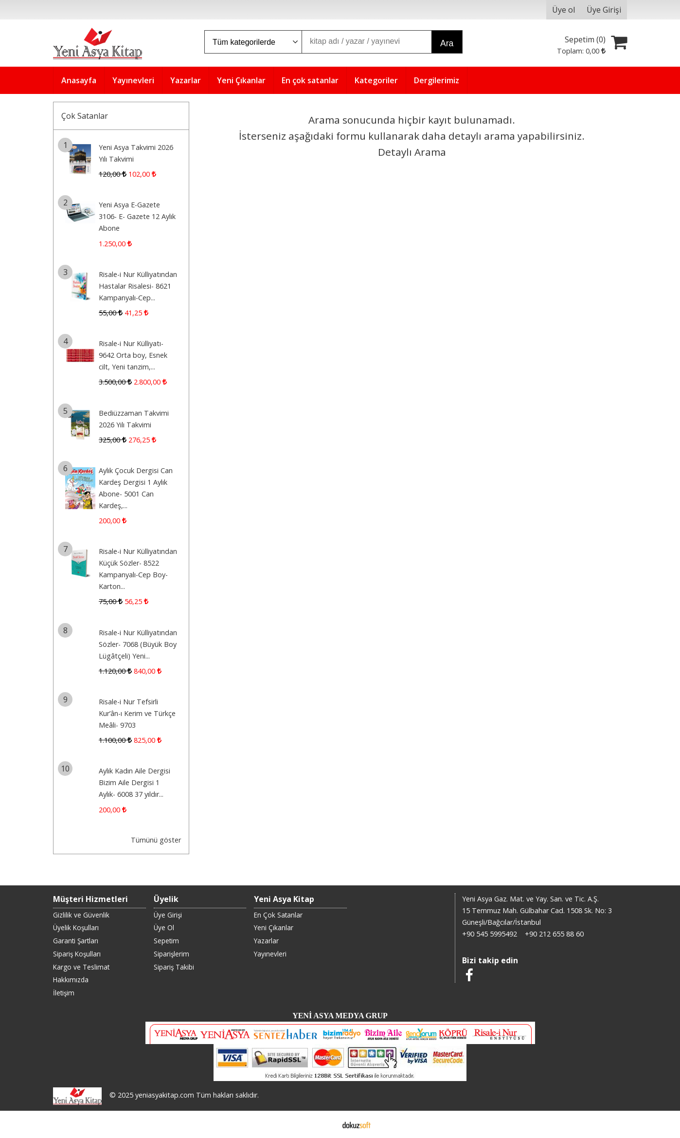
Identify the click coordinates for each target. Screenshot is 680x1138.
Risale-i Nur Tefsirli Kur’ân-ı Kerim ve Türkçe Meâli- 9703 (137, 713)
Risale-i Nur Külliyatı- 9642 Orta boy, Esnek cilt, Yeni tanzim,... (133, 355)
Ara (446, 43)
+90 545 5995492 (489, 933)
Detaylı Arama (412, 152)
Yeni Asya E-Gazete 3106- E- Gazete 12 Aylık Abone (137, 216)
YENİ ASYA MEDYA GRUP (340, 1015)
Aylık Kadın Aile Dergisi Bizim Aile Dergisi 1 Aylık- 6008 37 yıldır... (134, 782)
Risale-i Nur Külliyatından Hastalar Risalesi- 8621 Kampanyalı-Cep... (138, 286)
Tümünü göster (156, 839)
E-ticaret (324, 1124)
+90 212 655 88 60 (554, 933)
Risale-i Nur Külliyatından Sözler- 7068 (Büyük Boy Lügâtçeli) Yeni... (138, 644)
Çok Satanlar (84, 115)
